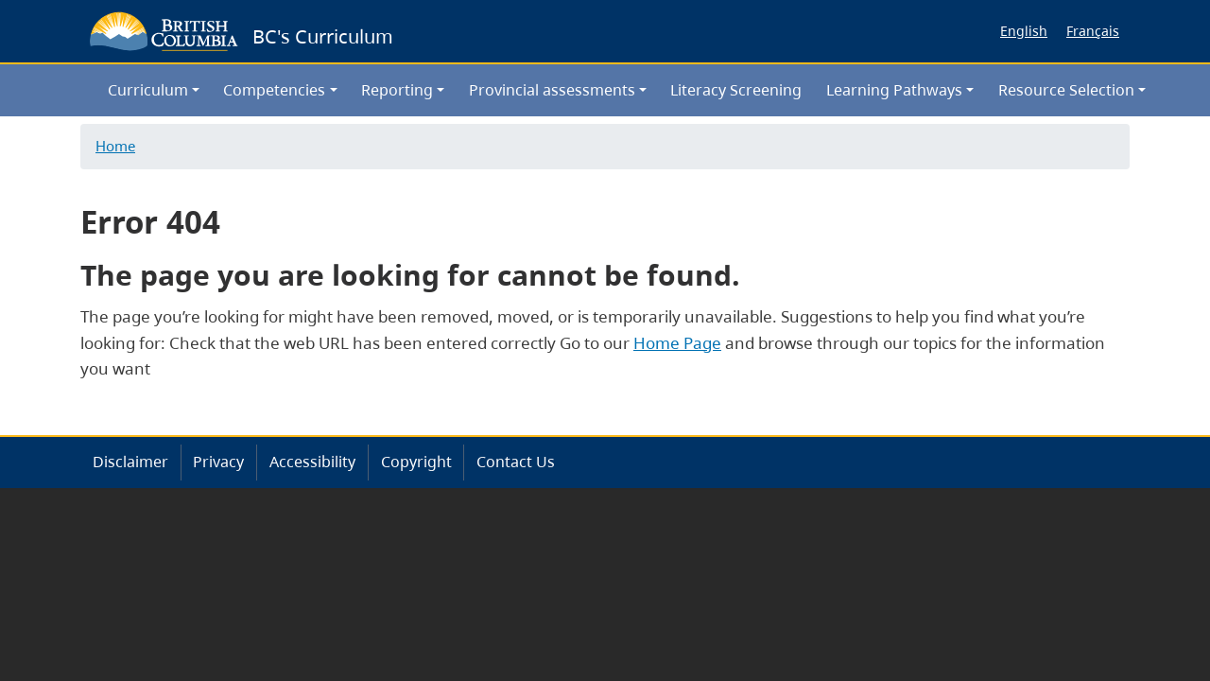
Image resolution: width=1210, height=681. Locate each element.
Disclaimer (130, 461)
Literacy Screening (736, 89)
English (1023, 31)
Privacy (218, 461)
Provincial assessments (552, 89)
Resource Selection (1066, 89)
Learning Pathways (894, 89)
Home (115, 145)
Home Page (677, 343)
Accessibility (312, 461)
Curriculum (148, 89)
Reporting (397, 89)
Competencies (274, 89)
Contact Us (515, 461)
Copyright (416, 461)
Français (1092, 31)
